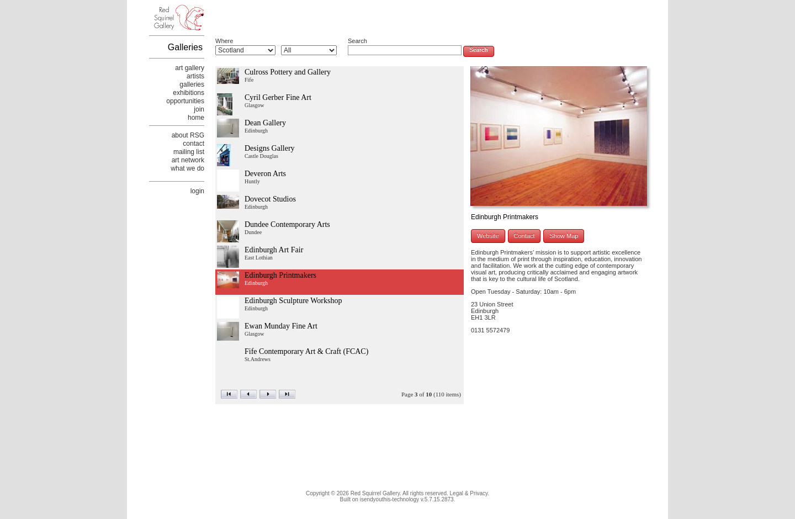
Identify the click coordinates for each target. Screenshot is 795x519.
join (199, 109)
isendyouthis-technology (389, 499)
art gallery (189, 68)
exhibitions (188, 93)
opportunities (185, 101)
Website (488, 235)
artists (195, 76)
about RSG (188, 135)
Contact (524, 235)
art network (188, 160)
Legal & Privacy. (470, 493)
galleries (191, 84)
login (197, 191)
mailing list (188, 152)
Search (357, 41)
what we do (187, 168)
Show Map (563, 235)
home (196, 117)
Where (224, 41)
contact (193, 143)
